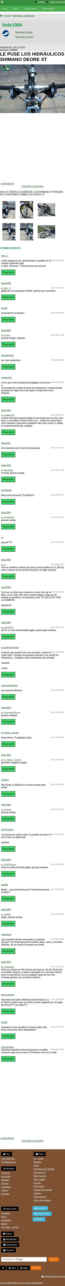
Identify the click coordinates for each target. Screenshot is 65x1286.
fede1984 (6, 283)
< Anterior (7, 184)
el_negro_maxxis (10, 732)
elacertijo (5, 443)
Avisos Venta (30, 9)
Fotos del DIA (40, 1197)
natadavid (6, 934)
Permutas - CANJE (9, 1227)
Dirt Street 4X (40, 1172)
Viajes (36, 1165)
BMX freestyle (40, 1176)
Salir (36, 1268)
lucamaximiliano (9, 685)
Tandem (4, 1190)
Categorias (6, 1220)
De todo (37, 1183)
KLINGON (6, 490)
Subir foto (40, 1208)
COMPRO (5, 1213)
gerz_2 (4, 256)
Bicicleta (8, 1168)
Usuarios (8, 1250)
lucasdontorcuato (10, 647)
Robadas (5, 1180)
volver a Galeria (33, 186)
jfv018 (4, 1022)
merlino (5, 780)
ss (2, 537)
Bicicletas (7, 14)
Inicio (12, 1268)
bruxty (4, 308)
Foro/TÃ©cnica (8, 1158)
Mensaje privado (23, 32)
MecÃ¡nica (6, 1176)
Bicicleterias (10, 1239)
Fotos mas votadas (42, 1200)
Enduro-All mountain (43, 1190)
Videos (20, 14)
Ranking (37, 1193)
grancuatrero (7, 995)
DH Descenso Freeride (44, 1169)
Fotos (15, 9)
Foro (4, 9)
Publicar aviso (42, 1214)
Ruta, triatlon (39, 1179)
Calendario (6, 1187)
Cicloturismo (10, 1245)
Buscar (4, 1224)
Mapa (24, 1268)
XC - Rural (38, 1158)
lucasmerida (7, 1047)
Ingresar (41, 2)
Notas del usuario (24, 37)
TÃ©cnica (5, 1173)
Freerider (5, 1194)
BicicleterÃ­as (49, 9)
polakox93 (6, 377)
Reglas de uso (17, 1283)
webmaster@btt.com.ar (53, 1276)
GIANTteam (7, 829)
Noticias (4, 1183)
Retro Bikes (39, 1186)
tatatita (4, 884)
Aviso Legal (5, 1283)
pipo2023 (6, 587)
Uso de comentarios (34, 1283)
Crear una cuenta (57, 2)
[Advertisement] (32, 147)
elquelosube (7, 355)
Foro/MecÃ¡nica (8, 1162)
